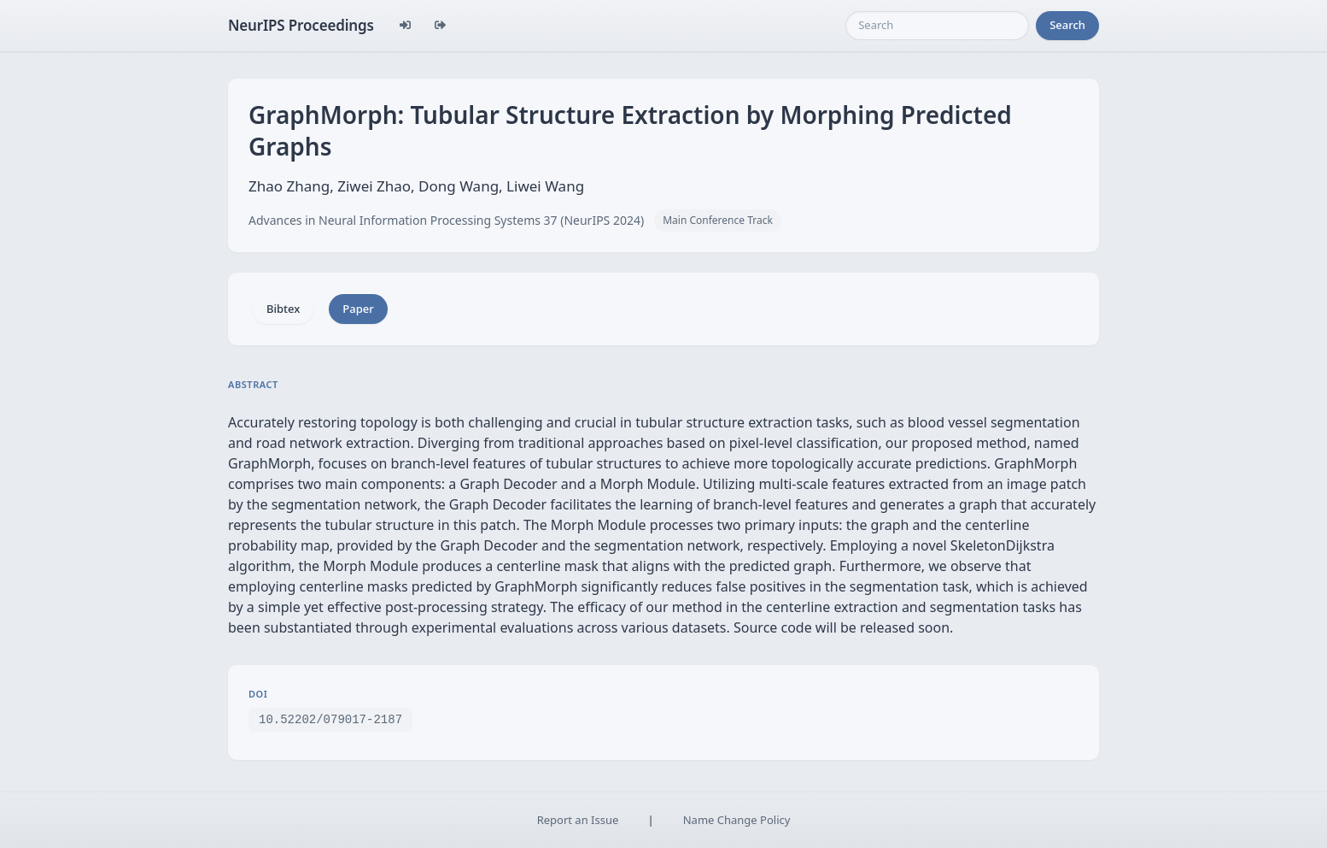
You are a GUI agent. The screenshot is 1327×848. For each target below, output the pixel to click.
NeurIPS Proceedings (301, 25)
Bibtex (283, 308)
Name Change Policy (737, 819)
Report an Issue (578, 819)
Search (1067, 24)
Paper (357, 308)
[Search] (937, 25)
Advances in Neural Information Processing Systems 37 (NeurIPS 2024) (446, 220)
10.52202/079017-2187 (330, 718)
